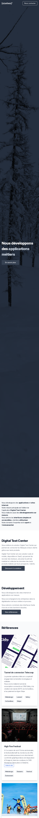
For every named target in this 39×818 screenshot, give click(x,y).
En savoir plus (10, 262)
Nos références (11, 612)
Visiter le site (9, 765)
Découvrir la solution (13, 568)
